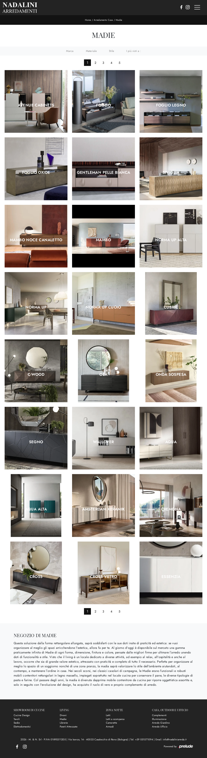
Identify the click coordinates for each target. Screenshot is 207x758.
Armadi (110, 726)
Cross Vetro (103, 577)
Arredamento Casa (103, 20)
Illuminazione (159, 719)
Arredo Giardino (161, 723)
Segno (36, 442)
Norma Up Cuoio (103, 307)
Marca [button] (69, 51)
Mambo (103, 240)
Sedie (17, 723)
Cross (36, 577)
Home (88, 20)
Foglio (103, 105)
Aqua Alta (36, 509)
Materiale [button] (91, 51)
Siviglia (171, 172)
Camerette (111, 723)
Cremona (171, 509)
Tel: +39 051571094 (142, 739)
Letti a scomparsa (115, 719)
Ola (103, 374)
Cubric (171, 307)
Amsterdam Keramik (103, 509)
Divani (63, 715)
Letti (108, 715)
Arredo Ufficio (160, 726)
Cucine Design (22, 715)
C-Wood (36, 374)
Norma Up (36, 307)
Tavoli (17, 719)
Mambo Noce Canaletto (36, 240)
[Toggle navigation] (197, 7)
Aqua (171, 442)
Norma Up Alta (171, 240)
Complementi (159, 715)
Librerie (64, 723)
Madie (119, 20)
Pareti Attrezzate (68, 726)
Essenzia (170, 577)
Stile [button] (111, 51)
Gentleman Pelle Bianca (103, 172)
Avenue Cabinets (36, 105)
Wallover (103, 442)
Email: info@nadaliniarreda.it (170, 739)
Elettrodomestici (22, 726)
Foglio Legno (171, 105)
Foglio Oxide (36, 172)
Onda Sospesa (171, 374)
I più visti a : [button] (133, 51)
